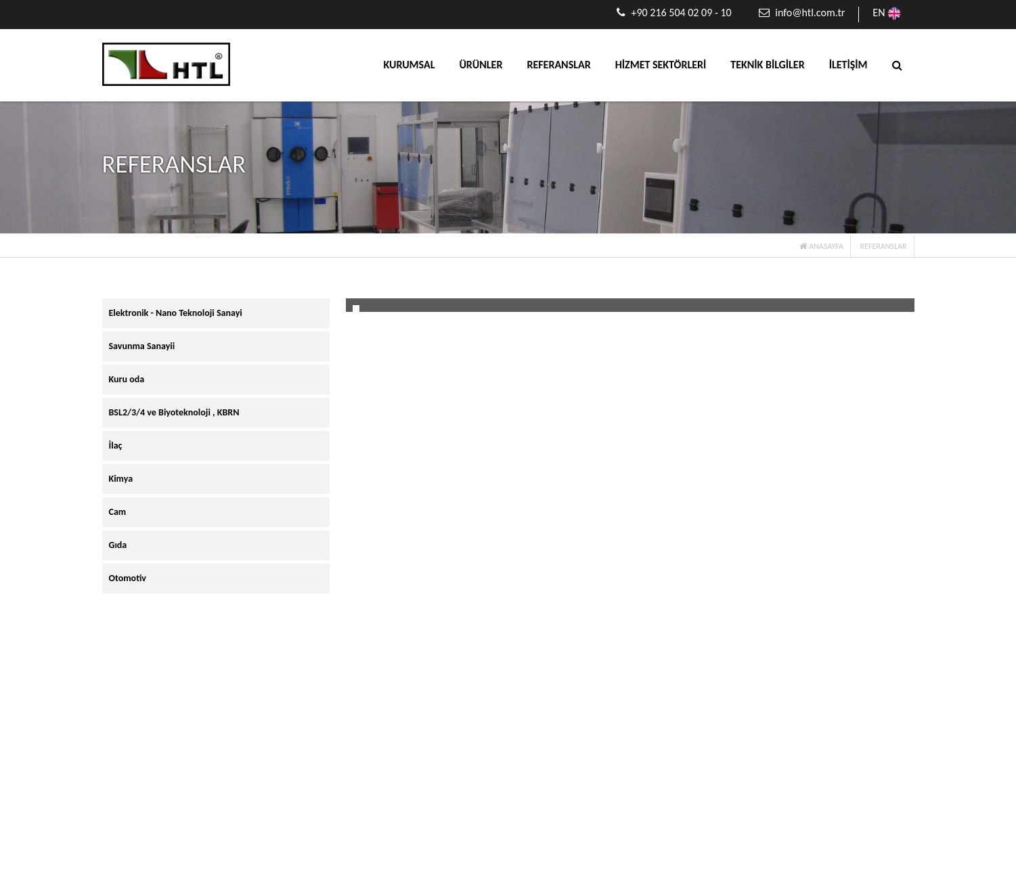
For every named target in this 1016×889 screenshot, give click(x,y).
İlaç (116, 445)
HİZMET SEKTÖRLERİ (661, 64)
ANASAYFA (821, 246)
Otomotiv (127, 578)
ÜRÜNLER (480, 64)
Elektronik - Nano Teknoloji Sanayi (175, 313)
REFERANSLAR (558, 64)
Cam (118, 512)
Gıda (118, 545)
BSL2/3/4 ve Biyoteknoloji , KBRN (174, 412)
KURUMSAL (409, 64)
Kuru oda (127, 379)
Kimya (121, 478)
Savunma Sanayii (142, 346)
